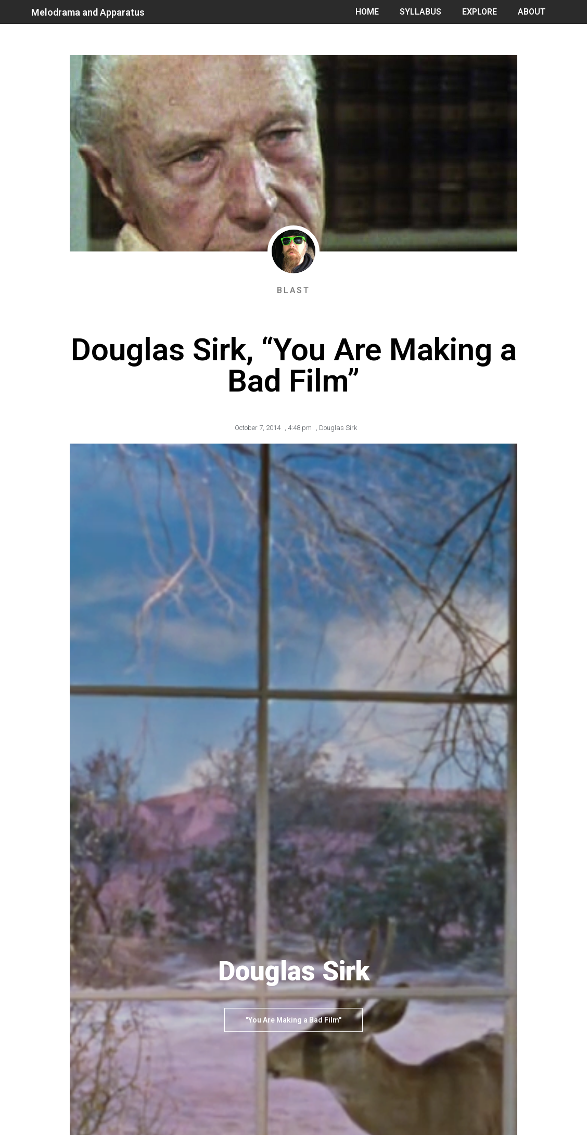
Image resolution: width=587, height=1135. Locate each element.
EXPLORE (479, 12)
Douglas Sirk (338, 428)
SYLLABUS (420, 12)
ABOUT (531, 12)
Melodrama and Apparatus (88, 12)
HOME (367, 12)
